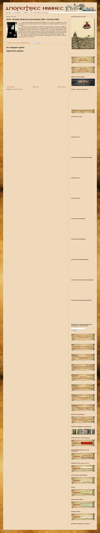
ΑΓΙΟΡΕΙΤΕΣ (25, 12)
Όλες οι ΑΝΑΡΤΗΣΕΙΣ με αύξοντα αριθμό (39, 12)
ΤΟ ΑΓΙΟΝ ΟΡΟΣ (17, 12)
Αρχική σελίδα (8, 12)
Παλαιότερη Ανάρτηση (61, 86)
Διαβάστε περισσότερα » (29, 36)
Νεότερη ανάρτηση (10, 86)
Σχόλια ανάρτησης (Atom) (17, 89)
